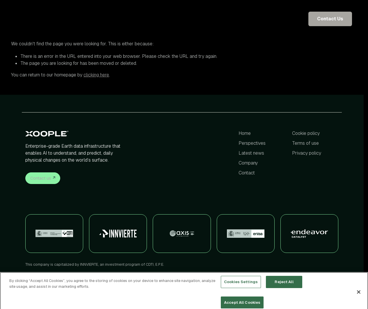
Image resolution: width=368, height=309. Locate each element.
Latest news (251, 153)
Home (245, 133)
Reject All (284, 285)
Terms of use (305, 143)
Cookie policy (306, 133)
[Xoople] (75, 133)
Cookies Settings (241, 285)
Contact (247, 173)
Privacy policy (306, 153)
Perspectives (252, 143)
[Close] (358, 295)
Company (248, 163)
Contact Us (330, 19)
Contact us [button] (42, 178)
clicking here (96, 75)
